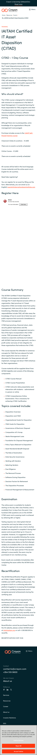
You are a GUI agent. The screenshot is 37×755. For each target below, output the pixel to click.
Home (3, 15)
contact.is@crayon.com (14, 668)
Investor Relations (9, 718)
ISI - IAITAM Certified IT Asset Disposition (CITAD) (15, 18)
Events (15, 15)
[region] (18, 740)
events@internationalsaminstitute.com (21, 187)
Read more (18, 4)
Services (6, 695)
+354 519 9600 (10, 671)
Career (5, 706)
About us (7, 680)
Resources (6, 701)
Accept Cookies (18, 751)
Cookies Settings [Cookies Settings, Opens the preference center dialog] (18, 740)
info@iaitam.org (9, 630)
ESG (4, 723)
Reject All (18, 746)
